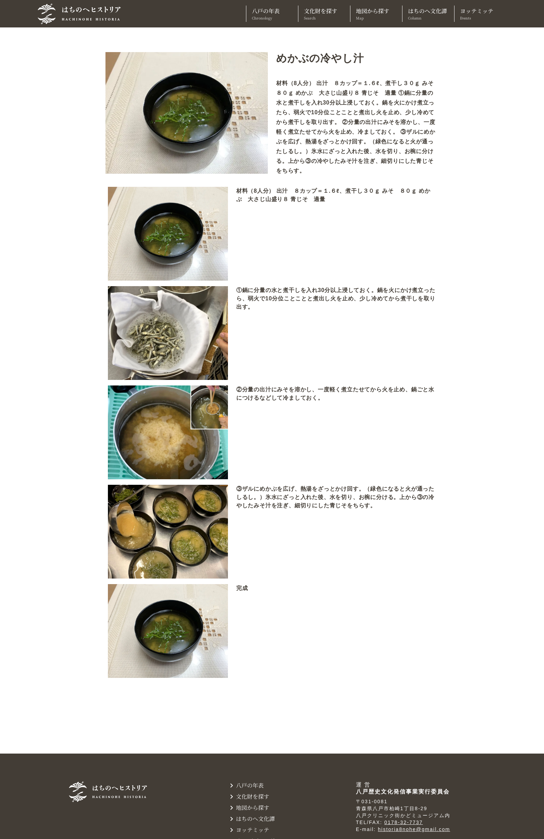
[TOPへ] (82, 13)
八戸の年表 (272, 13)
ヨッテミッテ (480, 13)
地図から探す (376, 13)
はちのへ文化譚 (428, 13)
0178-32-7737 (403, 822)
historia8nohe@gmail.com (414, 829)
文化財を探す (324, 13)
